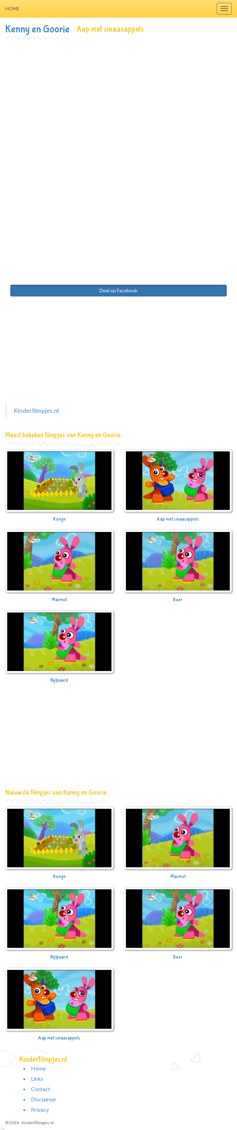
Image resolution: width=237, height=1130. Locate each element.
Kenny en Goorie (37, 29)
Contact (40, 1089)
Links (37, 1078)
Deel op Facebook (118, 290)
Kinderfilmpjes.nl (36, 410)
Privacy (40, 1109)
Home (12, 8)
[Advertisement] (118, 91)
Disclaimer (43, 1099)
